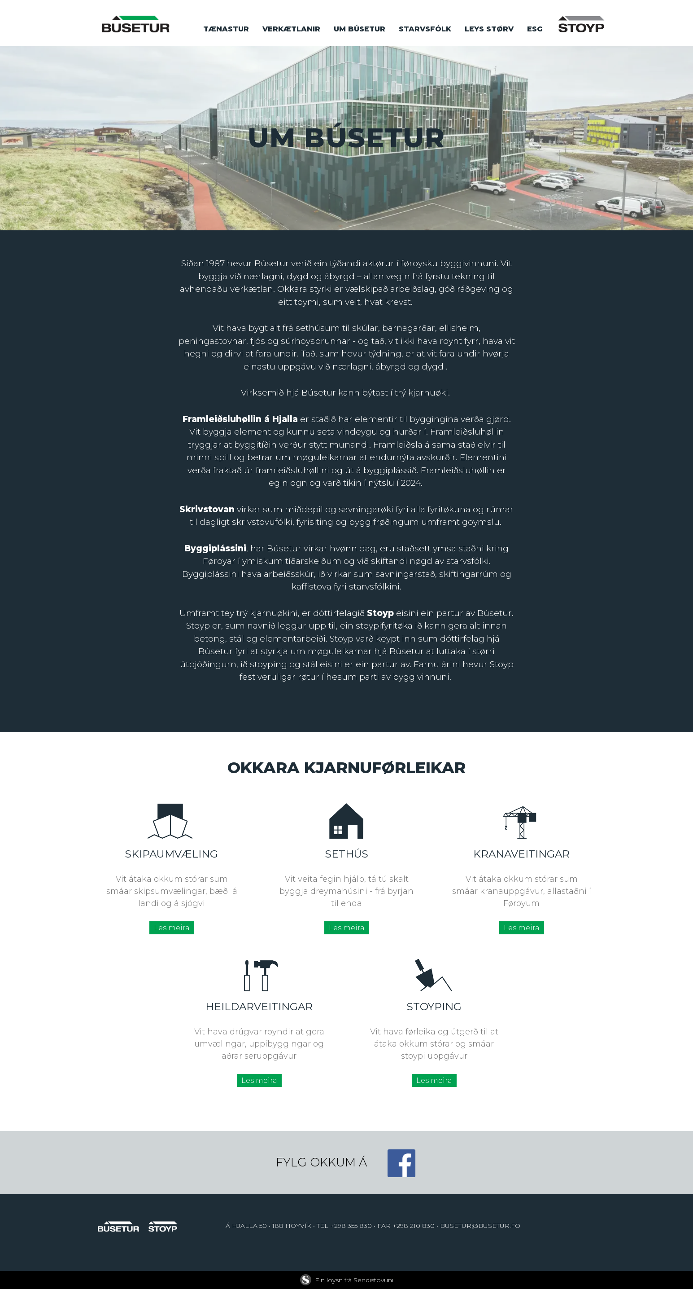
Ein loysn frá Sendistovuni (346, 1280)
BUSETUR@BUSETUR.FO (480, 1226)
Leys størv (489, 29)
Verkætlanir (291, 29)
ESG (535, 29)
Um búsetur (359, 29)
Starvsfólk (425, 29)
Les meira (172, 928)
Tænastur (226, 29)
